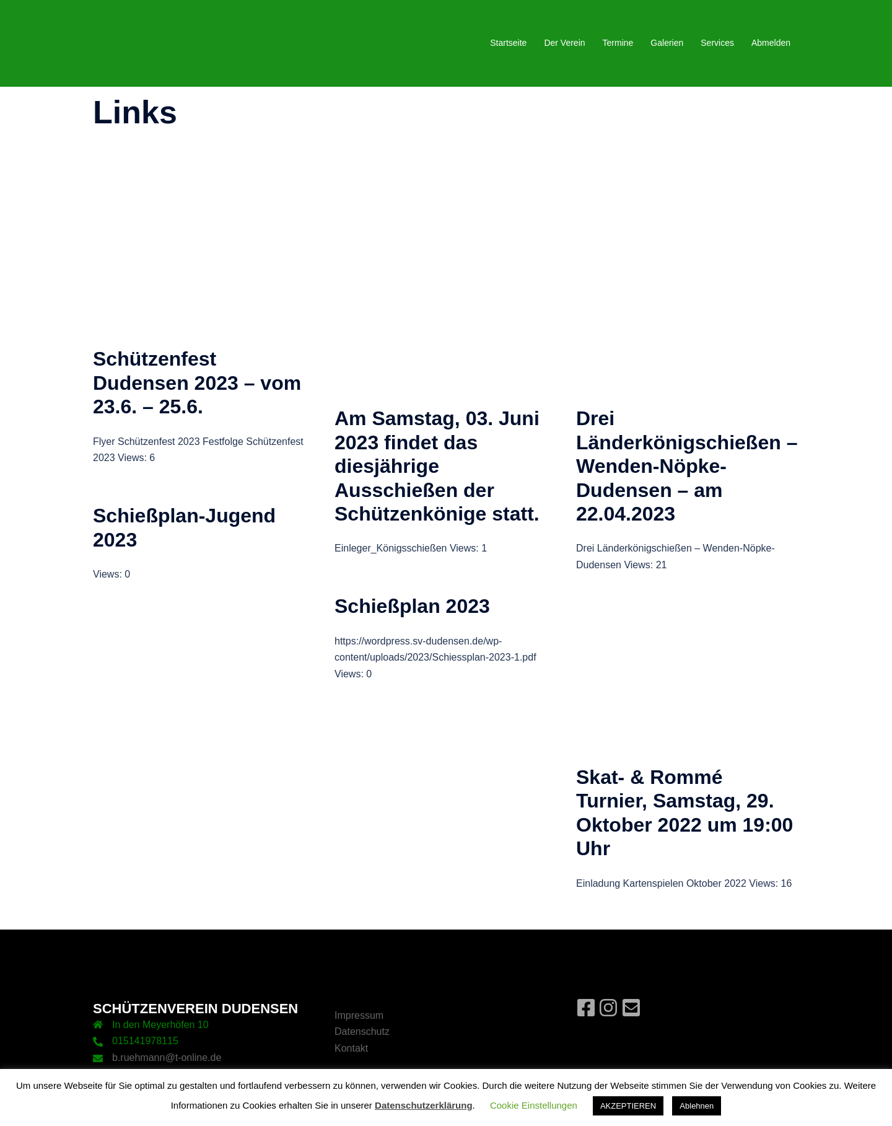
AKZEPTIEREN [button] (628, 1106)
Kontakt (351, 1048)
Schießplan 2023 (412, 606)
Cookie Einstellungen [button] (533, 1105)
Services (717, 43)
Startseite (508, 43)
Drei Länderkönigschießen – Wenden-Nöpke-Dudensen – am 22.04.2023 (686, 466)
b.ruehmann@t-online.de (166, 1057)
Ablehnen (697, 1106)
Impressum (358, 1015)
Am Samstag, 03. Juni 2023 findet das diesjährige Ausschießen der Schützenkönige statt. (437, 466)
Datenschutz (362, 1031)
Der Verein (564, 43)
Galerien (666, 43)
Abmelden (770, 43)
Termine (618, 43)
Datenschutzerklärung (424, 1105)
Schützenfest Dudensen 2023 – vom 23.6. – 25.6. (197, 383)
